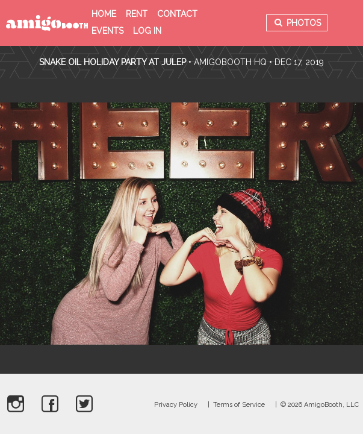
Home (104, 14)
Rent (136, 14)
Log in (147, 31)
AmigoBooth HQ (230, 62)
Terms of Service (239, 405)
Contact (177, 14)
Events (107, 31)
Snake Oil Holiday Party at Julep (112, 62)
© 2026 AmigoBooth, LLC (320, 405)
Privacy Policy (175, 405)
